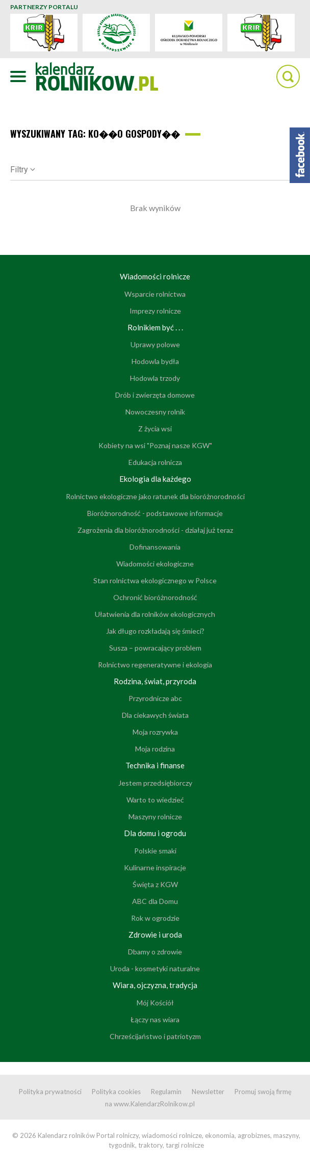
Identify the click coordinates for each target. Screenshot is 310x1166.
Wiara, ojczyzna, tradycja (155, 985)
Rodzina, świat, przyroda (155, 681)
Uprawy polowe (155, 344)
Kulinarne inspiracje (155, 867)
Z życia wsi (155, 428)
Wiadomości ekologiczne (155, 563)
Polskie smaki (155, 850)
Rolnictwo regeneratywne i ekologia (155, 664)
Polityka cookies (116, 1091)
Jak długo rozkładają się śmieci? (155, 631)
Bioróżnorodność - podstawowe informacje (155, 513)
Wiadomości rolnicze (155, 276)
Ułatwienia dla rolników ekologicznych (155, 614)
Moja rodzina (155, 748)
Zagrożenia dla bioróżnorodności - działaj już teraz (155, 530)
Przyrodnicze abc (155, 698)
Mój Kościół (155, 1002)
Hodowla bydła (155, 361)
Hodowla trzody (155, 378)
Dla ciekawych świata (155, 715)
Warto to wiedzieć (155, 799)
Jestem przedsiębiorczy (155, 783)
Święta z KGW (155, 884)
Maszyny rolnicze (155, 816)
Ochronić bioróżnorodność (155, 597)
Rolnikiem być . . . (155, 327)
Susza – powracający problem (155, 647)
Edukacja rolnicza (155, 462)
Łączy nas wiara (155, 1019)
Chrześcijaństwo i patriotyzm (155, 1036)
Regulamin (166, 1091)
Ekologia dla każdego (155, 478)
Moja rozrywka (155, 732)
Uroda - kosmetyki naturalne (155, 968)
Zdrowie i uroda (155, 934)
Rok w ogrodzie (155, 918)
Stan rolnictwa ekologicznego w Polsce (155, 580)
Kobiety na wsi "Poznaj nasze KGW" (155, 445)
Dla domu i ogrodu (155, 833)
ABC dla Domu (155, 901)
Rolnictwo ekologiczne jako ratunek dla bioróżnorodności (155, 496)
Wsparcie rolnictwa (155, 294)
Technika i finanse (155, 765)
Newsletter (208, 1091)
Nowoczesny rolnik (155, 411)
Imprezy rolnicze (155, 310)
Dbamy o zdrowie (155, 951)
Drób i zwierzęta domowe (155, 395)
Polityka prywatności (50, 1091)
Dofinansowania (155, 546)
